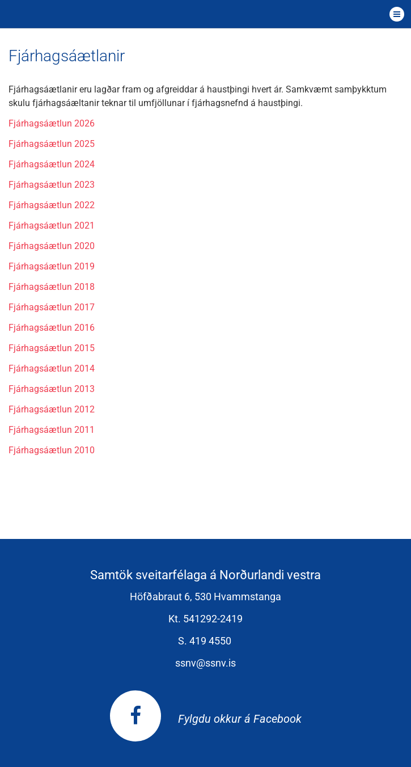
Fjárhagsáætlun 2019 (52, 266)
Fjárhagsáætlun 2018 (52, 286)
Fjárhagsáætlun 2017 (52, 307)
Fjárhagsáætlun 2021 (52, 225)
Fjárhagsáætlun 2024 (52, 164)
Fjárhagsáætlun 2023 (52, 184)
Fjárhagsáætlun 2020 (52, 246)
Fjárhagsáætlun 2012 (52, 409)
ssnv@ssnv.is (205, 663)
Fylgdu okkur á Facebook (206, 719)
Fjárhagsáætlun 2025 (52, 143)
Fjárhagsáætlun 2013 (52, 389)
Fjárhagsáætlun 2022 (52, 205)
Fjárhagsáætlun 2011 (52, 429)
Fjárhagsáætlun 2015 (52, 348)
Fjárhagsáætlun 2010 (52, 450)
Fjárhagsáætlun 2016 (52, 327)
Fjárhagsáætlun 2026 (52, 123)
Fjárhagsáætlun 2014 (52, 368)
